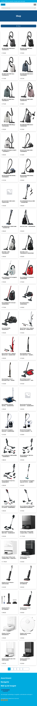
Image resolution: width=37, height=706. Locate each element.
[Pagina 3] (15, 668)
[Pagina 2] (12, 668)
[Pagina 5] (21, 668)
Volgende (26, 669)
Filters (18, 26)
